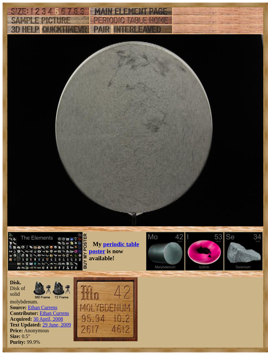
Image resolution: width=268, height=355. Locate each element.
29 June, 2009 (57, 324)
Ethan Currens (42, 307)
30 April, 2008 (48, 319)
